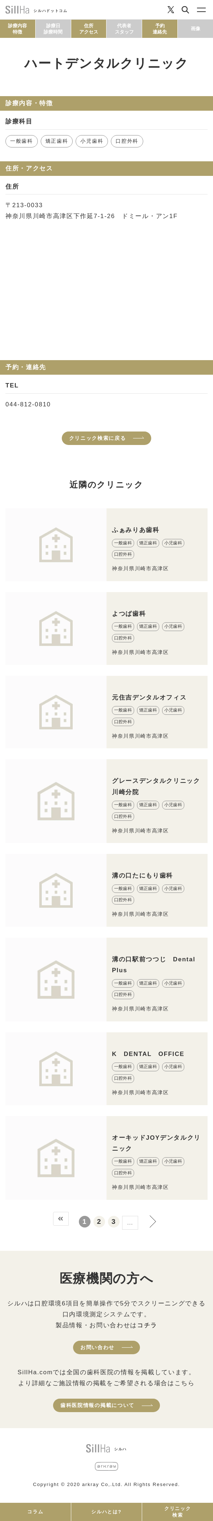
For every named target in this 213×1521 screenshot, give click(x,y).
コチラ (147, 1325)
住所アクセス (88, 29)
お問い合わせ (97, 1347)
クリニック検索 (177, 1512)
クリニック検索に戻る (97, 438)
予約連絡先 (160, 29)
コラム (35, 1511)
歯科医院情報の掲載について (97, 1405)
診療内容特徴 (17, 29)
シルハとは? (106, 1511)
